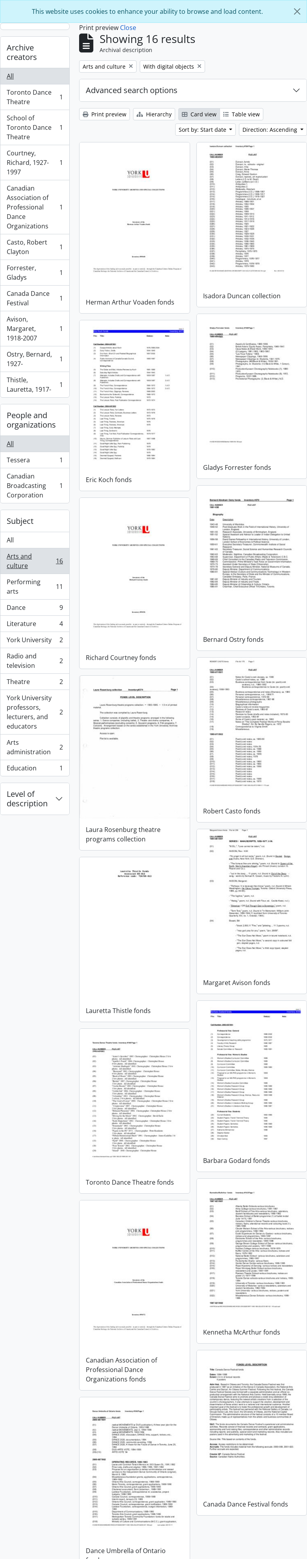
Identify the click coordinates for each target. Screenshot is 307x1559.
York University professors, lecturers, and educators (34, 712)
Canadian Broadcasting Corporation (34, 485)
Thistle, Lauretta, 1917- (34, 385)
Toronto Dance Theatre (34, 97)
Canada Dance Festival (34, 298)
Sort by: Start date (203, 129)
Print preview (104, 114)
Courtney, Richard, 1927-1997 (34, 162)
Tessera (34, 461)
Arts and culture (34, 561)
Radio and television (34, 661)
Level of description (27, 799)
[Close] (297, 11)
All (10, 76)
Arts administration (34, 747)
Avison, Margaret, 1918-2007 (34, 328)
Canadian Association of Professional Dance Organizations (34, 207)
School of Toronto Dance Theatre (34, 127)
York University (34, 641)
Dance (34, 609)
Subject (20, 521)
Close (128, 27)
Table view (241, 114)
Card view (199, 114)
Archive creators (22, 52)
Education (34, 769)
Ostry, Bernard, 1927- (34, 359)
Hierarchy (154, 114)
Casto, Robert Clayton (34, 247)
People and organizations (31, 420)
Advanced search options (132, 90)
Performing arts (34, 587)
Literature (34, 625)
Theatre (34, 683)
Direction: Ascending (270, 129)
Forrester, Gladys (34, 273)
